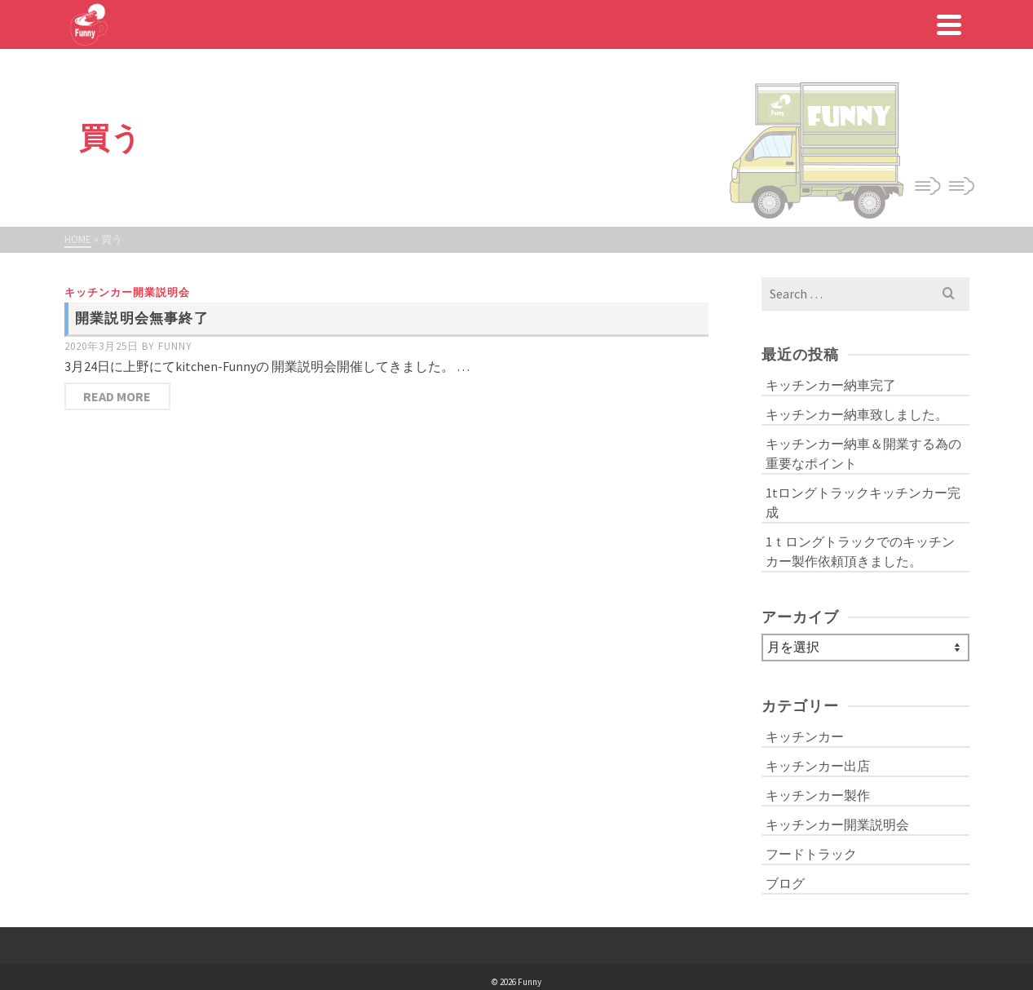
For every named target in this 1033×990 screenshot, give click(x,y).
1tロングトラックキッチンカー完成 (863, 502)
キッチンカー (805, 736)
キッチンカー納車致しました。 (857, 414)
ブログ (785, 883)
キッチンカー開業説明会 (127, 292)
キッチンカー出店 (818, 766)
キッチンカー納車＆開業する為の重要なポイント (863, 453)
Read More (117, 396)
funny (175, 346)
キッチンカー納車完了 (831, 385)
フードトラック (811, 854)
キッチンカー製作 (818, 795)
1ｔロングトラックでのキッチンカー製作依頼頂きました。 (860, 551)
